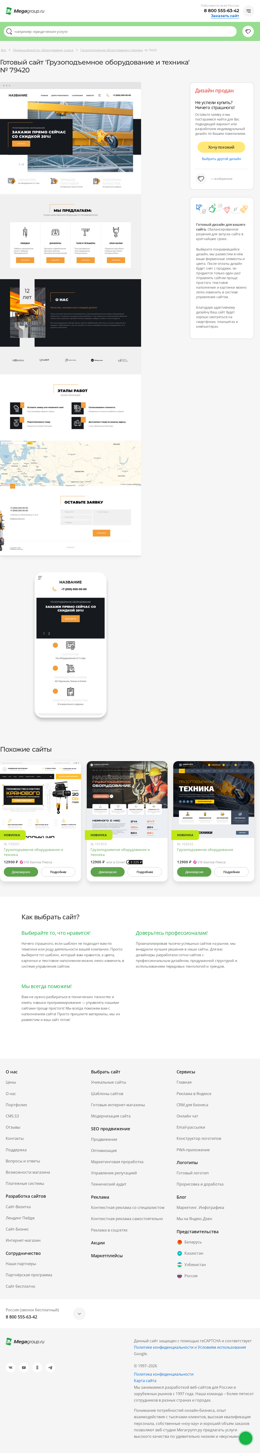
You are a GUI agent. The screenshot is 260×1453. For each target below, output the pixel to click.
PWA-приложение (193, 1149)
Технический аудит (109, 1184)
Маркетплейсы (107, 1255)
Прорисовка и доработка (200, 1184)
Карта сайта (145, 1380)
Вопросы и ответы (23, 1161)
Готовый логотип (193, 1173)
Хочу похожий (221, 147)
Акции (98, 1243)
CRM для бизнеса (192, 1104)
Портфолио (16, 1104)
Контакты (15, 1138)
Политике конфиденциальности (164, 1347)
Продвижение (104, 1139)
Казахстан (190, 1253)
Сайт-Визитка (18, 1206)
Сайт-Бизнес (17, 1229)
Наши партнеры (21, 1263)
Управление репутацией (114, 1173)
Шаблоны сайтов (107, 1093)
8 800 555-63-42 (221, 10)
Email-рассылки (191, 1127)
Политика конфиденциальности (164, 1374)
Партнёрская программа (29, 1274)
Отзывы (13, 1127)
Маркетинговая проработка (117, 1161)
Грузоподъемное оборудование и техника (33, 852)
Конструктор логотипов (199, 1138)
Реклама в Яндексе (194, 1093)
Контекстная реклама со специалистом (127, 1207)
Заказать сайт (225, 16)
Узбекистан (191, 1264)
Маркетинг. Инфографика (200, 1207)
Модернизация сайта (111, 1116)
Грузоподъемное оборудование (205, 849)
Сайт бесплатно (20, 1286)
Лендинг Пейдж (20, 1218)
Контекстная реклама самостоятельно (127, 1218)
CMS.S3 (12, 1116)
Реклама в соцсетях (109, 1230)
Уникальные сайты (108, 1082)
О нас (11, 1093)
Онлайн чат (187, 1116)
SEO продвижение (110, 1128)
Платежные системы (25, 1183)
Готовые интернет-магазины (118, 1104)
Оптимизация (104, 1150)
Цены (11, 1082)
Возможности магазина (28, 1172)
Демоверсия (21, 872)
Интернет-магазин (23, 1240)
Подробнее (58, 872)
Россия (187, 1276)
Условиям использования (222, 1347)
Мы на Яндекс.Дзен (194, 1218)
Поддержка (16, 1149)
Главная (184, 1082)
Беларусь (189, 1242)
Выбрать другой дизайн (221, 158)
